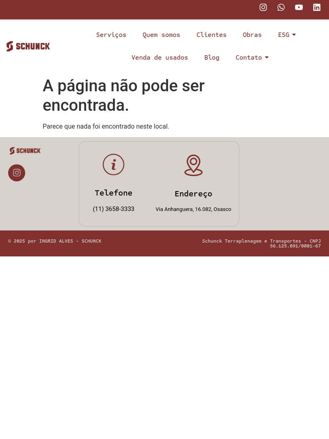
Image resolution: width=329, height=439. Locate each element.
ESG (285, 35)
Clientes (212, 35)
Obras (252, 35)
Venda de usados (160, 57)
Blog (211, 57)
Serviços (111, 35)
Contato (251, 57)
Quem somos (161, 35)
